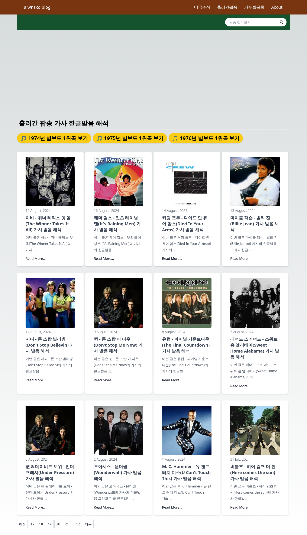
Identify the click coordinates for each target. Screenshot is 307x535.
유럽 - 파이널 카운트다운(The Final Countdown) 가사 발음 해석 (186, 345)
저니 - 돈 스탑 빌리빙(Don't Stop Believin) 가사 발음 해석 (50, 345)
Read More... (36, 258)
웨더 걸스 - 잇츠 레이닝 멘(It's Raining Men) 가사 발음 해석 (117, 224)
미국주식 (202, 7)
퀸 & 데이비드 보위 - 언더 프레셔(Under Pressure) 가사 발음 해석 (50, 472)
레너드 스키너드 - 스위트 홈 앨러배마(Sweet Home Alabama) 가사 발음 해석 (254, 348)
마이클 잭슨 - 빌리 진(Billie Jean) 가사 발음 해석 (254, 224)
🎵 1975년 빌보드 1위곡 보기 (130, 138)
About (276, 7)
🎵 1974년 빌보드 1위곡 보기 (54, 138)
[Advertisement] (153, 70)
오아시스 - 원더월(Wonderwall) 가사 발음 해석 (117, 472)
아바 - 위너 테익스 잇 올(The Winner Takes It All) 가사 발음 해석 (48, 224)
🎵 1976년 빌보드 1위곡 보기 (205, 138)
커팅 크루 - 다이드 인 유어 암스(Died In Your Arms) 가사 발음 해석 (184, 224)
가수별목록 (254, 7)
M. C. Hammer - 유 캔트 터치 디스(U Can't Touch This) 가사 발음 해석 (186, 472)
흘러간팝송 (227, 7)
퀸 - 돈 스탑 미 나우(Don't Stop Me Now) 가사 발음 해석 (118, 345)
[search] (256, 22)
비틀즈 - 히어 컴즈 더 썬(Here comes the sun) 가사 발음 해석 (252, 472)
